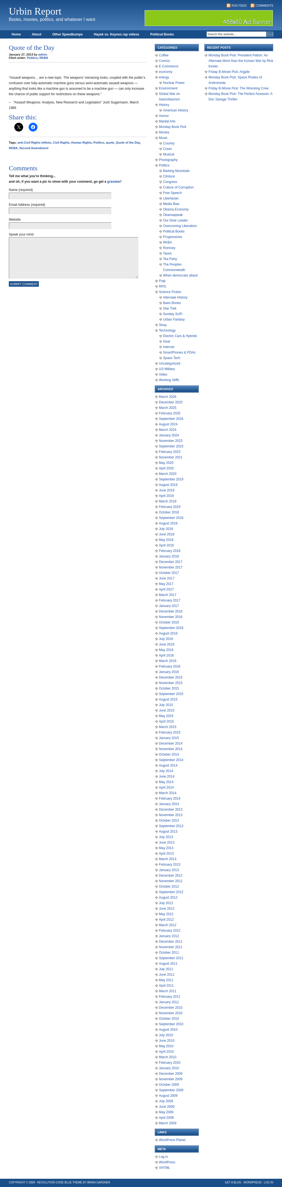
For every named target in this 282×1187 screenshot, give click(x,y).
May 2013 (166, 848)
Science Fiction (170, 292)
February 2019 (169, 507)
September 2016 (171, 628)
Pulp (162, 281)
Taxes (167, 253)
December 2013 (170, 809)
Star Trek (170, 308)
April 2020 (166, 468)
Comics (164, 61)
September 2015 (171, 694)
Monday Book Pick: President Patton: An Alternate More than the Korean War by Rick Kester (240, 60)
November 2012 (170, 881)
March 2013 (167, 859)
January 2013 (169, 870)
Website (15, 219)
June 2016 (166, 644)
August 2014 (168, 765)
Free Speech (172, 193)
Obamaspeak (173, 215)
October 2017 (169, 573)
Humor (164, 116)
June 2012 (166, 908)
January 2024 (169, 435)
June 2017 (166, 578)
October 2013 (169, 820)
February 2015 (169, 732)
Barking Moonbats (176, 171)
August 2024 (168, 424)
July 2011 (166, 969)
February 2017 (169, 600)
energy (164, 77)
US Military (167, 369)
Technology (167, 330)
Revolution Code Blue (54, 1182)
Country (169, 143)
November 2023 (170, 441)
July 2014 (166, 771)
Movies (164, 132)
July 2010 (166, 1035)
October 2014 (169, 754)
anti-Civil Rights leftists (34, 142)
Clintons (169, 176)
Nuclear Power (174, 83)
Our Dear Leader (175, 220)
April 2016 (166, 655)
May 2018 (166, 540)
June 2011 (166, 975)
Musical (168, 154)
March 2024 (167, 430)
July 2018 (166, 529)
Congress (170, 182)
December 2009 (170, 1074)
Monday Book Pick (172, 127)
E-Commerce (168, 66)
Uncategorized (169, 363)
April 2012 (166, 919)
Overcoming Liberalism (180, 226)
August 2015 (168, 699)
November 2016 (170, 617)
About (36, 34)
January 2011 (169, 1002)
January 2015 (169, 738)
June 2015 (166, 710)
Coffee (164, 55)
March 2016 (167, 661)
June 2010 (166, 1041)
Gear (166, 341)
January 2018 (169, 556)
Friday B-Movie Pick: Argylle (229, 72)
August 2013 (168, 831)
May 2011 (166, 980)
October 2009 (169, 1085)
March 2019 (167, 501)
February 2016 (169, 666)
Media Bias (171, 204)
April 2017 (166, 589)
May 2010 (166, 1046)
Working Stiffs (169, 380)
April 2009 (166, 1118)
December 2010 (170, 1008)
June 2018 (166, 534)
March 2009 (167, 1123)
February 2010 (169, 1063)
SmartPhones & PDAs (179, 352)
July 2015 (166, 705)
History (164, 105)
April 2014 (166, 787)
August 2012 (168, 897)
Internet (168, 347)
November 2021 (170, 457)
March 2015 (167, 727)
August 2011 (168, 964)
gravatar (113, 182)
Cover (167, 149)
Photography (168, 160)
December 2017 (170, 562)
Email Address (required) (27, 205)
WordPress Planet (172, 1140)
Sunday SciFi (173, 314)
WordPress (167, 1162)
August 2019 (168, 485)
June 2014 (166, 776)
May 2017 (166, 584)
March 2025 (167, 408)
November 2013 (170, 815)
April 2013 (166, 853)
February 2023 (169, 452)
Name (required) (21, 190)
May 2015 (166, 716)
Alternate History (175, 297)
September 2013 (171, 826)
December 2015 (170, 677)
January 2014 (169, 804)
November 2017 (170, 567)
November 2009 (170, 1079)
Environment (168, 88)
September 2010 (171, 1024)
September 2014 (171, 760)
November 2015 (170, 683)
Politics (32, 57)
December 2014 (170, 743)
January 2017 (169, 606)
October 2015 (169, 688)
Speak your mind (21, 234)
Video (163, 374)
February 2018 (169, 551)
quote (110, 142)
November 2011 (170, 947)
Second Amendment (33, 148)
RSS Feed (239, 5)
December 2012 (170, 875)
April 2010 (166, 1052)
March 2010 (167, 1057)
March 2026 (167, 397)
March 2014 (167, 793)
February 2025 (169, 413)
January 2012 (169, 936)
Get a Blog (233, 1182)
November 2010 (170, 1013)
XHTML (164, 1168)
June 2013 (166, 842)
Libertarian (171, 198)
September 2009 (171, 1090)
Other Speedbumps (67, 34)
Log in (163, 1157)
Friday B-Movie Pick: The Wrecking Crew (238, 88)
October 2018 (169, 512)
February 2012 (169, 930)
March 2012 (167, 925)
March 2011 (167, 991)
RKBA (43, 57)
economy (165, 72)
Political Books (162, 34)
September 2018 (171, 518)
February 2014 (169, 798)
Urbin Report (35, 11)
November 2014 (170, 749)
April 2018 (166, 545)
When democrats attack (180, 275)
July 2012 (166, 903)
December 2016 (170, 611)
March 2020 (167, 474)
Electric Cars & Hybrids (180, 336)
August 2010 (168, 1030)
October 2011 (169, 952)
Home (16, 34)
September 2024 (171, 419)
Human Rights (81, 142)
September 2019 (171, 479)
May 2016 (166, 650)
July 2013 (166, 837)
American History (175, 110)
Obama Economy (176, 209)
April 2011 (166, 986)
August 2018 (168, 523)
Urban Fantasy (174, 319)
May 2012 (166, 914)
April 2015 (166, 721)
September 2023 (171, 446)
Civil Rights (61, 142)
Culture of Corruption (178, 187)
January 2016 (169, 672)
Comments (264, 5)
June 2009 (166, 1107)
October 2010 (169, 1019)
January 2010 (169, 1068)
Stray (163, 325)
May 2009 (166, 1112)
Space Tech (171, 358)
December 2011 (170, 941)
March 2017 (167, 595)
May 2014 (166, 782)
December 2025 (170, 402)
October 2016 (169, 622)
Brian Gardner (98, 1182)
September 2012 (171, 892)
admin (42, 54)
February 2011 (169, 997)
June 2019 (166, 490)
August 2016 (168, 633)
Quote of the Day (128, 142)
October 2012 (169, 886)
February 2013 (169, 864)
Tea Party (170, 259)
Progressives (172, 237)
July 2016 (166, 639)
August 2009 (168, 1096)
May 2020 (166, 463)
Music (163, 138)
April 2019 (166, 496)
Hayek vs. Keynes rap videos (116, 34)
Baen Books (172, 303)
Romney (169, 248)
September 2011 (171, 958)
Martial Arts (167, 121)
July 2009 (166, 1101)
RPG (162, 286)
